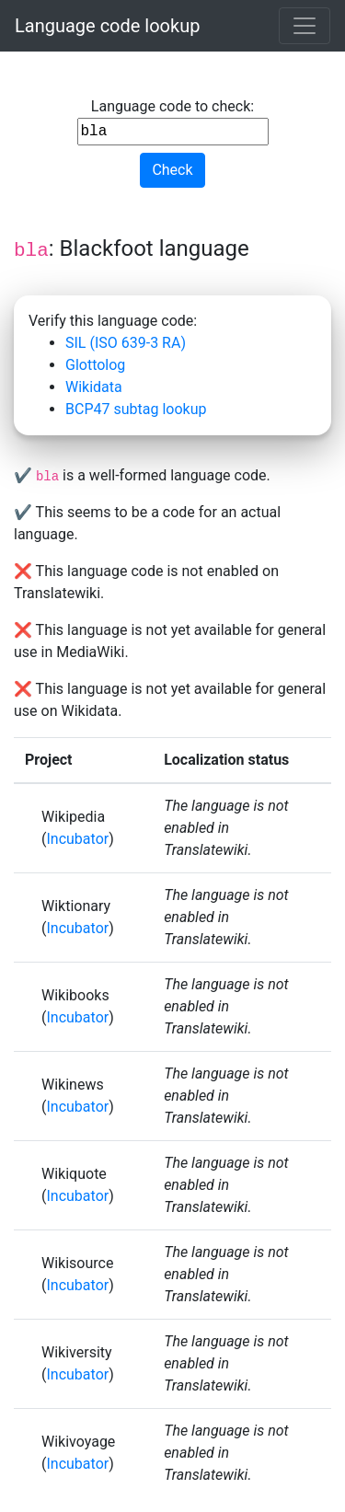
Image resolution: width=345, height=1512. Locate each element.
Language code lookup (107, 26)
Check (172, 170)
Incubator (77, 839)
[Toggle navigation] (304, 25)
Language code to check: (173, 121)
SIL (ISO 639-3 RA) (125, 343)
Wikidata (93, 387)
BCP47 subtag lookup (135, 409)
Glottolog (95, 365)
